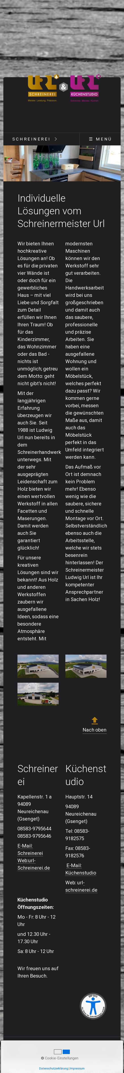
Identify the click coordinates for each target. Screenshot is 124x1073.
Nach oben (95, 724)
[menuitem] (31, 139)
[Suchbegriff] (62, 1049)
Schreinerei (31, 139)
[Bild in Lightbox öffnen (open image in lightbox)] (38, 666)
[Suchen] (103, 1049)
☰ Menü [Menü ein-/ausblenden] (100, 139)
